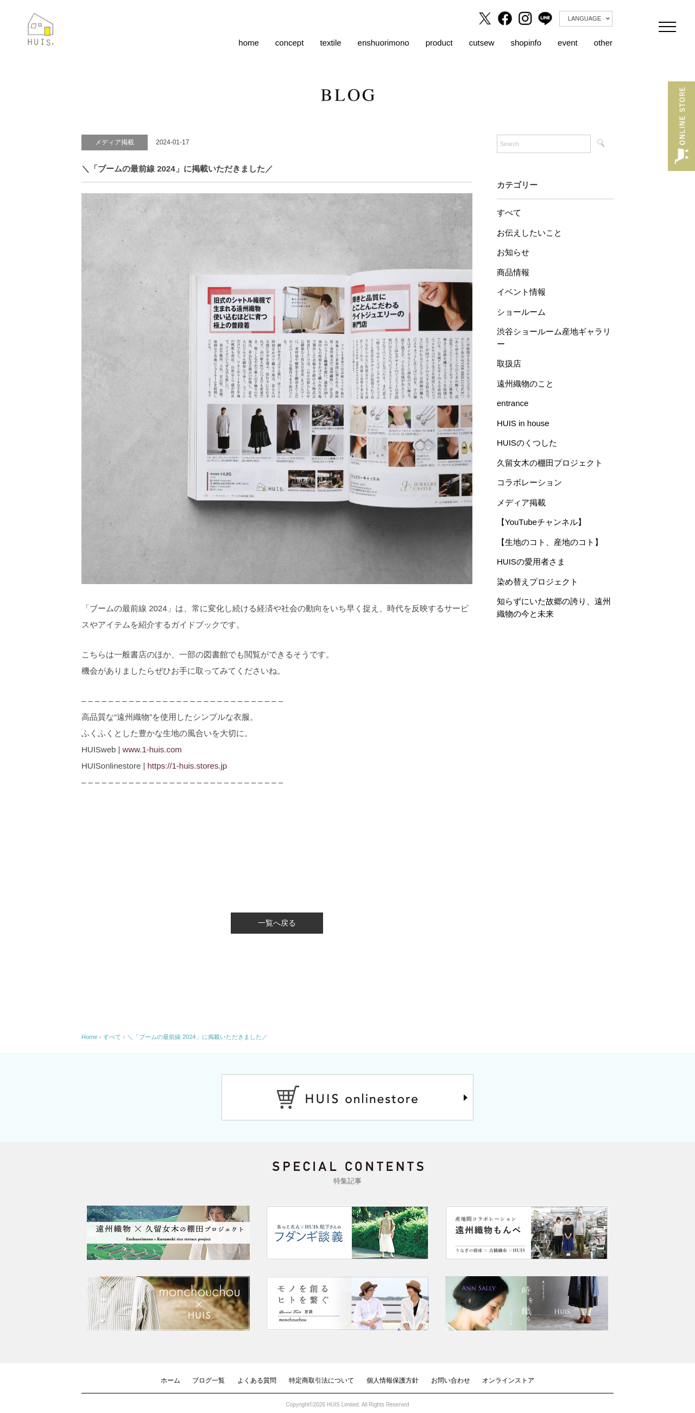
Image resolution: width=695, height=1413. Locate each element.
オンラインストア (508, 1380)
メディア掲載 (521, 502)
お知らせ (513, 252)
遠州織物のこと (525, 383)
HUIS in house (523, 423)
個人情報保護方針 (393, 1380)
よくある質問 (256, 1380)
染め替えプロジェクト (537, 581)
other (603, 42)
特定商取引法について (321, 1380)
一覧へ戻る (277, 922)
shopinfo (525, 42)
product (439, 42)
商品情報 (513, 272)
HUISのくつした (527, 442)
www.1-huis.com (152, 749)
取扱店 (509, 363)
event (568, 42)
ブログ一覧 (208, 1380)
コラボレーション (529, 482)
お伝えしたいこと (529, 232)
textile (330, 42)
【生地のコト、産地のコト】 (550, 542)
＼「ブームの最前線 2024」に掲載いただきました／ (197, 1037)
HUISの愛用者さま (531, 561)
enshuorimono (383, 42)
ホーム (170, 1380)
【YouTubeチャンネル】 (541, 522)
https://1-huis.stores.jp (187, 765)
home (248, 42)
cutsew (482, 42)
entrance (512, 403)
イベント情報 (521, 291)
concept (289, 42)
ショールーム (521, 311)
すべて (509, 212)
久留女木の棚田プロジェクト (550, 462)
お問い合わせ (450, 1380)
